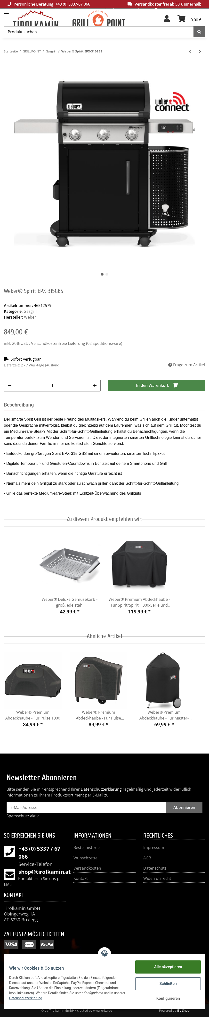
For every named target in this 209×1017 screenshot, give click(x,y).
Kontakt (80, 878)
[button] (167, 20)
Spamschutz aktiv (23, 816)
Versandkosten (87, 868)
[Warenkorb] (189, 20)
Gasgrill (30, 311)
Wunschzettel (85, 858)
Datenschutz (155, 868)
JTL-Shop (183, 1010)
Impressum (153, 847)
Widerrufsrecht (157, 878)
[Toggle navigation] (6, 11)
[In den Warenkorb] (156, 385)
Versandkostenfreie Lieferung (58, 343)
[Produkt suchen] (99, 31)
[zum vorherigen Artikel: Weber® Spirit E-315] (190, 51)
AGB (147, 858)
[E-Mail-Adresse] (86, 807)
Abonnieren (184, 807)
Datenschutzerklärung (101, 789)
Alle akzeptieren (165, 967)
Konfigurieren (165, 998)
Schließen (165, 983)
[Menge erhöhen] (94, 385)
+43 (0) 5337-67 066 (72, 4)
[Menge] (52, 385)
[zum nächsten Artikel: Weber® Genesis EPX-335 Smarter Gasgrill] (200, 51)
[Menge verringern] (9, 385)
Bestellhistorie (86, 847)
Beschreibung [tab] (19, 405)
